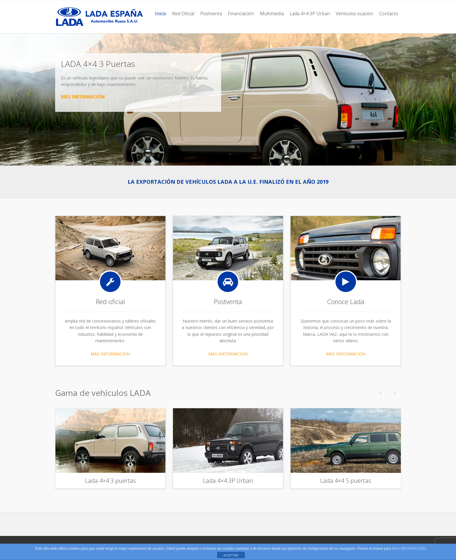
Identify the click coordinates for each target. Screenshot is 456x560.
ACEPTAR (230, 555)
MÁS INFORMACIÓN (83, 97)
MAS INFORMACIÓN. (409, 548)
